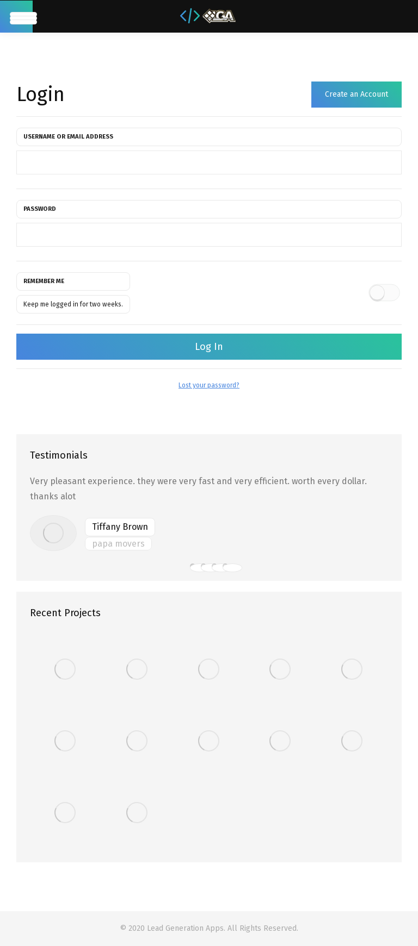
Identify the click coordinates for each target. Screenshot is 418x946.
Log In (209, 347)
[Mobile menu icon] (16, 17)
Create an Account (356, 94)
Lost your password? (209, 385)
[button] (192, 566)
